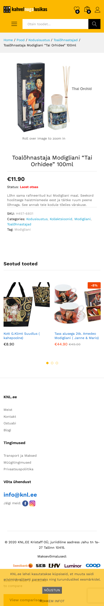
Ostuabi (10, 423)
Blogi (7, 430)
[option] (26, 317)
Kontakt (10, 416)
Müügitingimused (17, 462)
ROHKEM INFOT (52, 601)
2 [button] (52, 363)
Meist (8, 410)
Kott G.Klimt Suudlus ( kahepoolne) (22, 336)
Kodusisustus (37, 219)
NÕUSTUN (52, 590)
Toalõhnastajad (19, 224)
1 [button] (47, 363)
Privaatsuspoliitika (18, 469)
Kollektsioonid (61, 219)
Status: (13, 187)
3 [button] (57, 363)
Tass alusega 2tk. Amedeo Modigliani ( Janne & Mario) (76, 336)
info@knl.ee (20, 494)
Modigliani (82, 219)
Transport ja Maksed (20, 455)
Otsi (94, 24)
